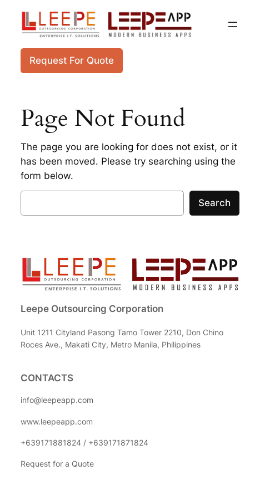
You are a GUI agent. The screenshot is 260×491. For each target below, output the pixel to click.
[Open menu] (232, 24)
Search (214, 202)
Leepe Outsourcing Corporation (92, 308)
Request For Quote (71, 60)
